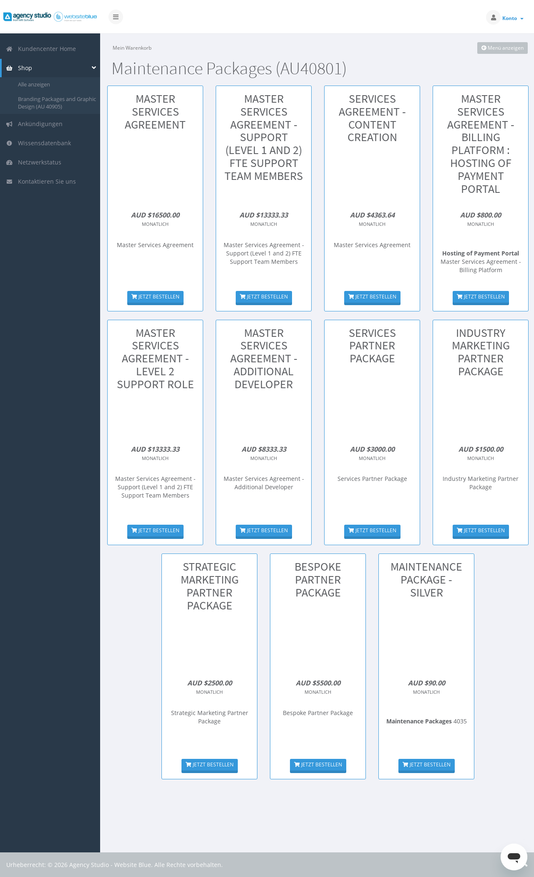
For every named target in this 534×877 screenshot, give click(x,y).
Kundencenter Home (41, 49)
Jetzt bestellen (155, 296)
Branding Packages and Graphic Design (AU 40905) (57, 103)
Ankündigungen (34, 124)
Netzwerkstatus (33, 162)
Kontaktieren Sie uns (41, 181)
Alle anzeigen (34, 84)
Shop (19, 68)
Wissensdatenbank (38, 143)
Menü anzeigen (502, 47)
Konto (513, 18)
